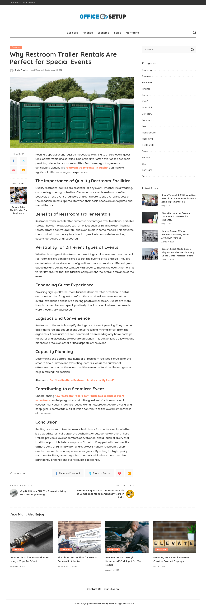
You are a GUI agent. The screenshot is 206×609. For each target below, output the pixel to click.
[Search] (194, 33)
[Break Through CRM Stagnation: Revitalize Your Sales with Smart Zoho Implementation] (150, 202)
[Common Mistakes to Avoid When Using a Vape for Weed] (31, 538)
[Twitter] (23, 161)
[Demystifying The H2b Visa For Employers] (18, 195)
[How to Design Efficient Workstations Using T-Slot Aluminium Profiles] (150, 240)
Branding (147, 70)
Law (144, 126)
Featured (16, 47)
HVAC (145, 101)
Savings (146, 157)
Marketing (147, 138)
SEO (144, 163)
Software (147, 170)
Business (146, 76)
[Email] (23, 170)
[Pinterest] (13, 170)
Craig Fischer (21, 70)
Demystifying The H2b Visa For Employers (18, 210)
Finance (146, 88)
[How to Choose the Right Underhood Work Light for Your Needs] (127, 538)
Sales (145, 151)
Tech (144, 176)
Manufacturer (149, 132)
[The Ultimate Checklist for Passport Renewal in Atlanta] (79, 538)
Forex (145, 95)
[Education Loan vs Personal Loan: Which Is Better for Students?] (150, 222)
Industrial (147, 107)
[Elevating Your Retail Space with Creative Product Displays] (175, 538)
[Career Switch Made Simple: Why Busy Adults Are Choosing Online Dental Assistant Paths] (150, 258)
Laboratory (148, 120)
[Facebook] (13, 161)
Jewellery (147, 113)
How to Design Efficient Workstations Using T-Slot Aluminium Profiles (176, 238)
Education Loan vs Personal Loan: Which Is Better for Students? (177, 220)
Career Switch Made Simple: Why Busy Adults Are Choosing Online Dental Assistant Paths (178, 255)
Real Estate (148, 145)
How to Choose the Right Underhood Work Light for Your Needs (125, 562)
